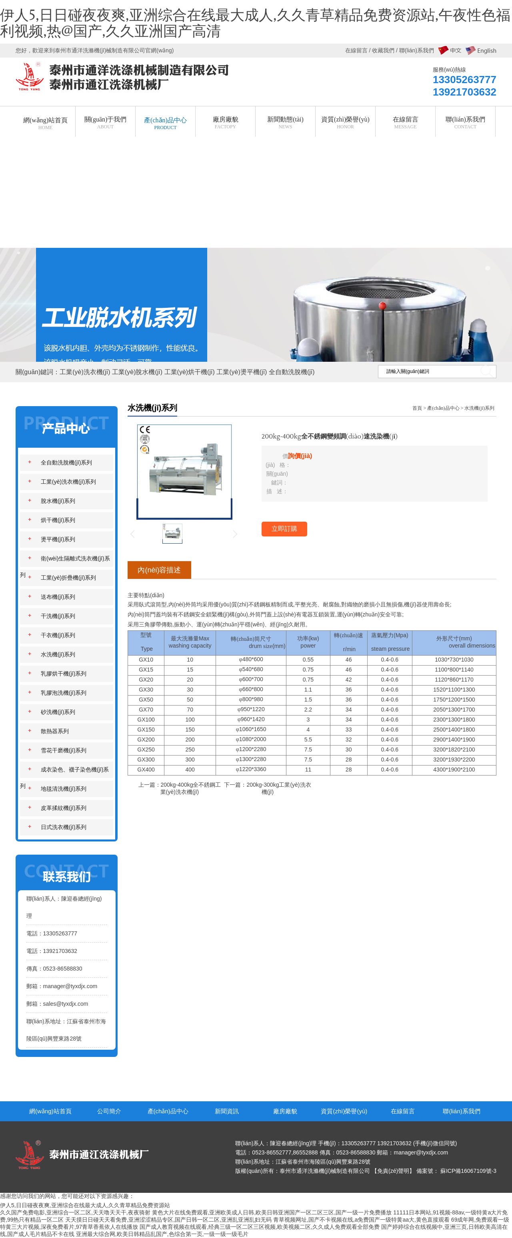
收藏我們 (383, 50)
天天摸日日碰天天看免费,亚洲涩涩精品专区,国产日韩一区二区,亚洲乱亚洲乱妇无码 (168, 1219)
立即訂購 (284, 528)
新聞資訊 (227, 1111)
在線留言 (403, 1111)
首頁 (417, 408)
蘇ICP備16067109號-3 (468, 1171)
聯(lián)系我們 (461, 1111)
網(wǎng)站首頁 (50, 1111)
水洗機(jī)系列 (479, 408)
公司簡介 (109, 1111)
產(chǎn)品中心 (443, 408)
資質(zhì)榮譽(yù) (344, 1111)
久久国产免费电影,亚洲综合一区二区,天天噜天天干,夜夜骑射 (75, 1212)
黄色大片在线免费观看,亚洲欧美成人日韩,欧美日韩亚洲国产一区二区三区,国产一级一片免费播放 (272, 1212)
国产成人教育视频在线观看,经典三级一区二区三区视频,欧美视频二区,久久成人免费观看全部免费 (260, 1227)
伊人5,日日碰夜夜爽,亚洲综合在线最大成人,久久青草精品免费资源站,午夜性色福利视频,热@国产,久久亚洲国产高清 (255, 23)
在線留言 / (358, 50)
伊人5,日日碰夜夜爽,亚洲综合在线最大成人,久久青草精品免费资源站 (85, 1205)
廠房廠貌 (285, 1111)
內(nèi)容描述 (159, 570)
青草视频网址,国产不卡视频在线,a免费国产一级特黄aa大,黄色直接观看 (361, 1219)
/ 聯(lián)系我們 (414, 50)
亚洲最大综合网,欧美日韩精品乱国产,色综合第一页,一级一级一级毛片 (162, 1234)
